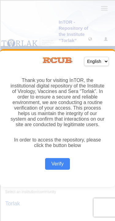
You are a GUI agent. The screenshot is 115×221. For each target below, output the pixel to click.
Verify (57, 163)
